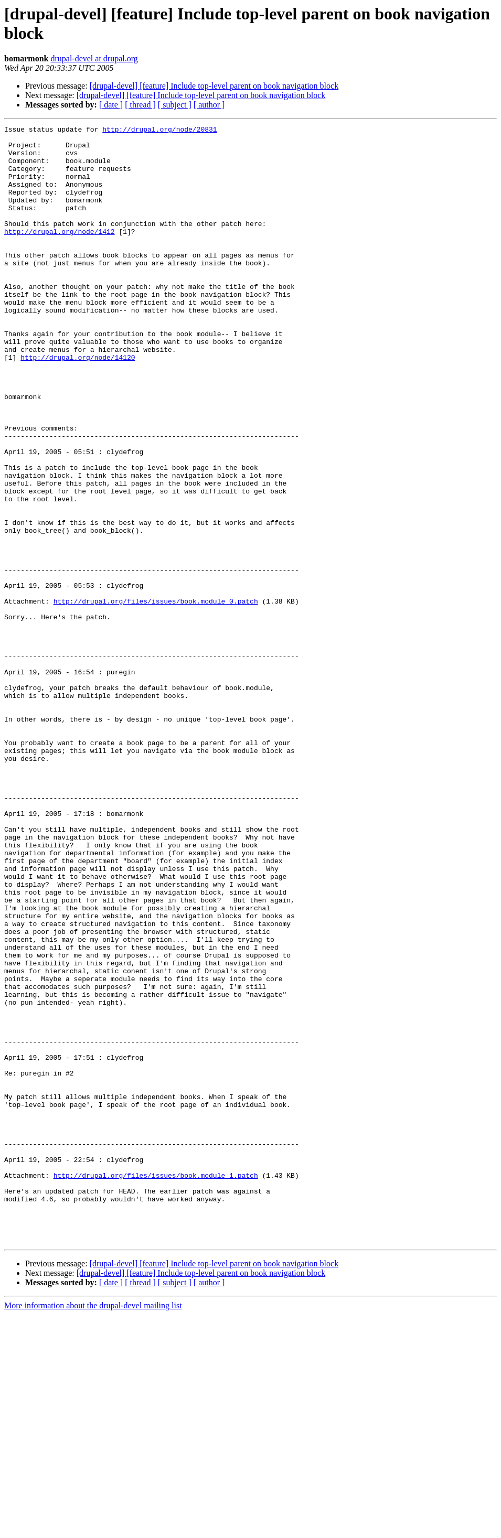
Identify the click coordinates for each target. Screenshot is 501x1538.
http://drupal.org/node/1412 (59, 253)
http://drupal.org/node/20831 (159, 130)
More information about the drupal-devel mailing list (93, 1528)
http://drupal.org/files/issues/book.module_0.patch (156, 697)
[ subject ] (174, 104)
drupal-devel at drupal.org (93, 58)
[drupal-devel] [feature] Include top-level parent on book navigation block (214, 85)
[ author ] (209, 104)
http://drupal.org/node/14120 (77, 404)
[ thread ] (140, 104)
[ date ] (111, 104)
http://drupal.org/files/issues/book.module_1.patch (156, 1386)
